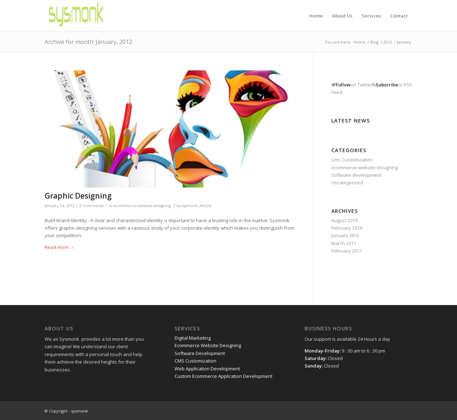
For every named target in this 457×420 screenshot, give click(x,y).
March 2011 (343, 243)
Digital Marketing (193, 338)
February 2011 (346, 251)
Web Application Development (207, 368)
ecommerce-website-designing (142, 205)
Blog (374, 42)
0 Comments (92, 205)
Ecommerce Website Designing (208, 345)
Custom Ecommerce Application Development (223, 376)
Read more (60, 247)
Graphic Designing (78, 196)
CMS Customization (195, 361)
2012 (387, 42)
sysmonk (79, 411)
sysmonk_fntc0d (196, 205)
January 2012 (345, 235)
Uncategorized (347, 182)
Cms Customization (352, 159)
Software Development (200, 353)
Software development (356, 175)
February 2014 (346, 228)
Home (359, 42)
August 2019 (344, 220)
